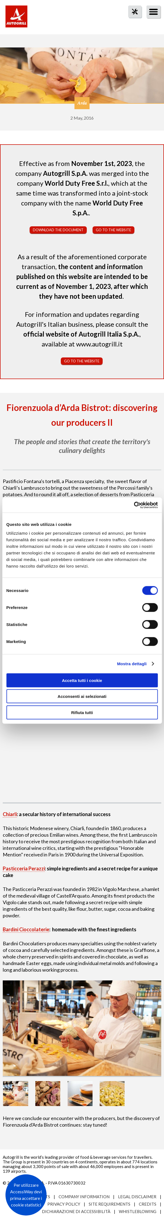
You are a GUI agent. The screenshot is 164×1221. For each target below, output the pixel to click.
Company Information (84, 1196)
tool (132, 21)
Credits (147, 1204)
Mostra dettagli (131, 663)
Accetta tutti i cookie (82, 680)
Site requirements (109, 1204)
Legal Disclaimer (137, 1196)
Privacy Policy (63, 1204)
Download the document (58, 230)
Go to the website (113, 230)
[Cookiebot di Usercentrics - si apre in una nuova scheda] (134, 505)
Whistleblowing (137, 1211)
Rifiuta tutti (82, 712)
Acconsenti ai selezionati (81, 696)
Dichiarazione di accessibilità (76, 1211)
